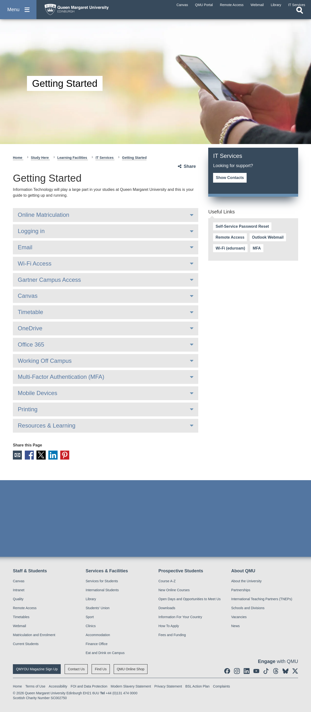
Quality (18, 599)
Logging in (31, 231)
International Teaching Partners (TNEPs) (261, 599)
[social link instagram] (237, 671)
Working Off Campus (45, 360)
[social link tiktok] (266, 671)
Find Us (100, 669)
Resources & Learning (46, 425)
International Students (102, 590)
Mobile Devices (37, 393)
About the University (246, 581)
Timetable (30, 312)
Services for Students (102, 581)
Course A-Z (167, 581)
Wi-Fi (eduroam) (230, 248)
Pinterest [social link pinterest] (66, 455)
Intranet (18, 590)
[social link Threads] (276, 671)
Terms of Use (35, 686)
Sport (90, 617)
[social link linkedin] (247, 671)
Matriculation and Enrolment (34, 635)
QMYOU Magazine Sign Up (37, 669)
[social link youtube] (256, 671)
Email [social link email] (17, 455)
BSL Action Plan (197, 686)
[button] (18, 12)
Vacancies (239, 617)
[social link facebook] (227, 671)
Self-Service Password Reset (242, 226)
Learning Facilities (72, 158)
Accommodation (98, 635)
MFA (257, 248)
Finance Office (97, 644)
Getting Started (134, 158)
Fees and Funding (172, 635)
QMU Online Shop (131, 669)
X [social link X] (41, 455)
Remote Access (230, 237)
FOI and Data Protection (89, 686)
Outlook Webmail (268, 237)
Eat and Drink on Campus (105, 653)
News (235, 626)
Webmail (19, 626)
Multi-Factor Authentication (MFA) (61, 376)
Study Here (40, 158)
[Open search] (299, 16)
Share (190, 166)
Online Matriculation (43, 214)
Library (91, 599)
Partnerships (241, 590)
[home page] (87, 11)
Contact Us (76, 669)
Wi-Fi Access (35, 263)
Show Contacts (230, 178)
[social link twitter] (295, 671)
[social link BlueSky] (285, 671)
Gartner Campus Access (49, 279)
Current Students (26, 644)
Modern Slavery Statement (131, 686)
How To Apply (168, 626)
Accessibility (58, 686)
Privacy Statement (168, 686)
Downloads (166, 608)
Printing (27, 409)
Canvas (27, 295)
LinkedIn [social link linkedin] (54, 455)
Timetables (21, 617)
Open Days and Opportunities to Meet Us (189, 599)
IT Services (104, 158)
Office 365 (31, 344)
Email (25, 247)
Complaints (221, 686)
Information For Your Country (180, 617)
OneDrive (30, 328)
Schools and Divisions (248, 608)
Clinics (91, 626)
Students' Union (98, 608)
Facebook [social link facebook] (29, 455)
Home (18, 158)
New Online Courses (174, 590)
